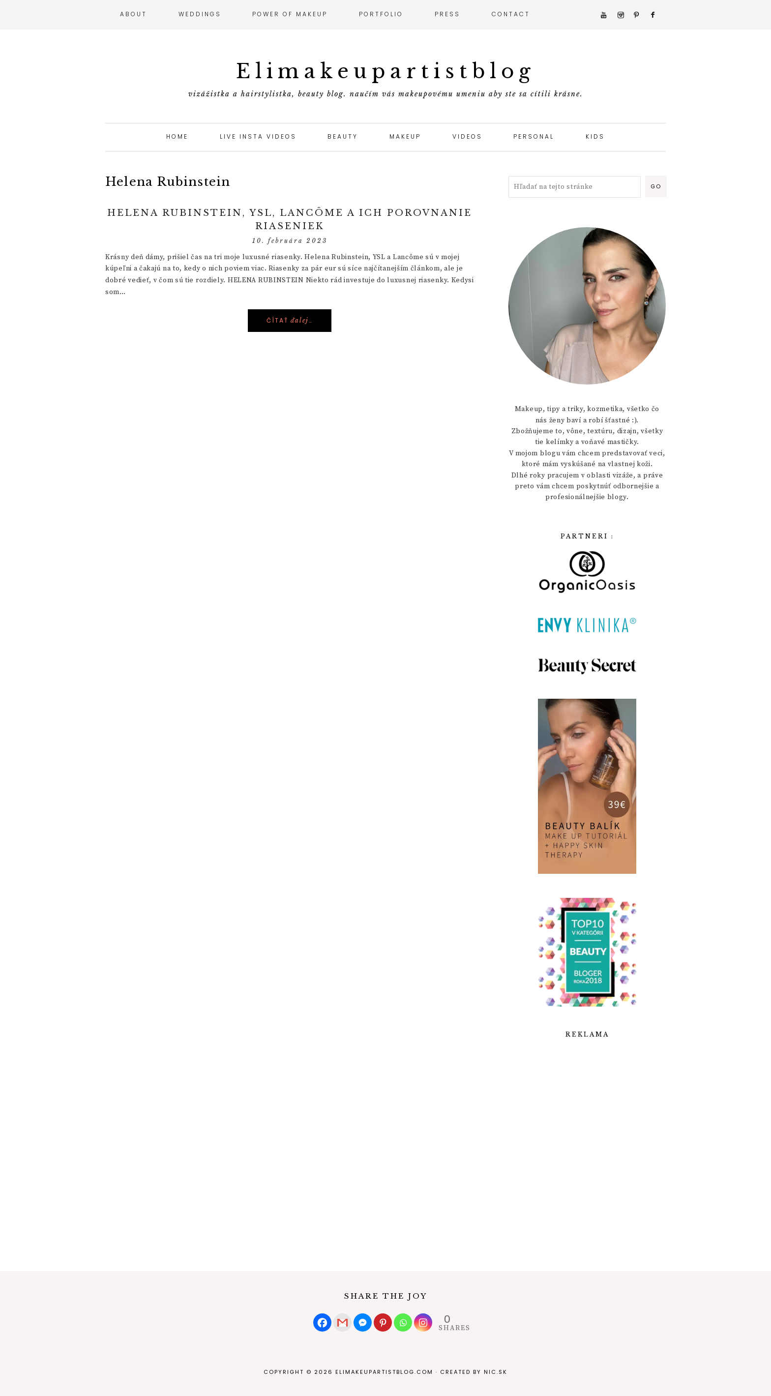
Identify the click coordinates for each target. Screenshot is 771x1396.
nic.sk (495, 1372)
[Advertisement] (587, 1132)
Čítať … (290, 320)
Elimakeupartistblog (385, 71)
